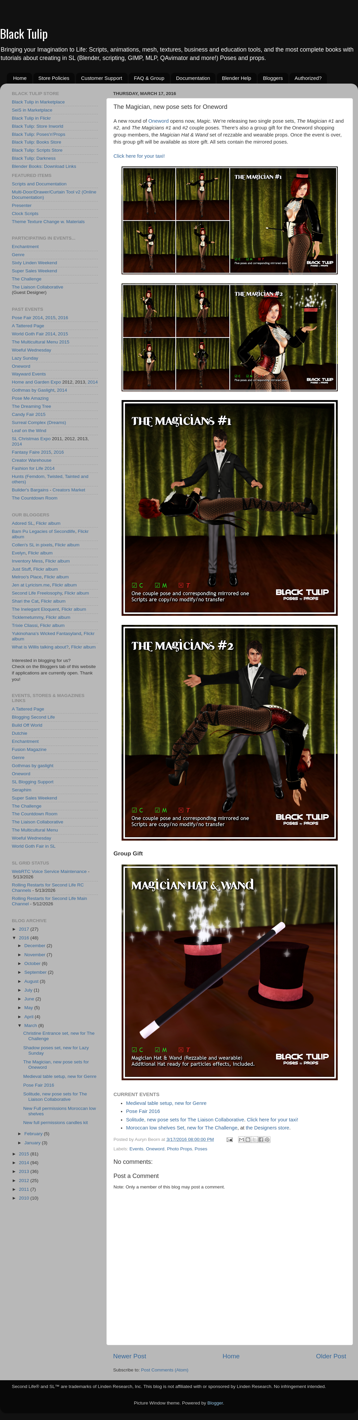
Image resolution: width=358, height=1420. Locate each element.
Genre (18, 254)
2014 (38, 317)
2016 (63, 317)
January (33, 1142)
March (31, 1025)
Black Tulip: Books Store (36, 142)
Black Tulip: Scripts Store (37, 150)
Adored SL (22, 523)
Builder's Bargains (30, 489)
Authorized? (308, 78)
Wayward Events (29, 373)
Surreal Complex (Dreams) (39, 422)
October (33, 963)
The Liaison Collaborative (37, 287)
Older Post (331, 1356)
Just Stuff (21, 569)
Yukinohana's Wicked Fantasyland (46, 633)
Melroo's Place (27, 576)
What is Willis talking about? (40, 646)
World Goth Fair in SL (34, 846)
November (35, 954)
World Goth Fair (28, 333)
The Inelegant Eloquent (35, 609)
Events (136, 1148)
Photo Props (179, 1148)
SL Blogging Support (32, 781)
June (29, 998)
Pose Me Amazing (30, 398)
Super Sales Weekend (34, 270)
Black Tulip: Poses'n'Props (38, 134)
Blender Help (236, 78)
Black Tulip (24, 33)
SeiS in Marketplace (32, 110)
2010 (24, 1198)
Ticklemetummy (27, 617)
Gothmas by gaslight (32, 765)
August (32, 981)
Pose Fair (21, 317)
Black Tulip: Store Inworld (37, 126)
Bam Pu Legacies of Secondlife (43, 531)
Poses (201, 1148)
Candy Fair (23, 414)
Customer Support (101, 78)
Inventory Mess (27, 561)
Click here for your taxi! (139, 156)
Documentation (193, 78)
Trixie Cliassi (24, 625)
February (34, 1133)
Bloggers (273, 78)
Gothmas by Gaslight (33, 390)
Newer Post (129, 1356)
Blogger (215, 1403)
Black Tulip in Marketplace (38, 101)
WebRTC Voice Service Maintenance (49, 871)
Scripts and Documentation (39, 183)
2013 (24, 1171)
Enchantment (25, 246)
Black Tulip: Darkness (34, 158)
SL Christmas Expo (31, 438)
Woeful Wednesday (31, 350)
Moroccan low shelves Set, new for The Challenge (181, 1127)
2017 (24, 929)
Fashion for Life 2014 (33, 468)
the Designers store (267, 1127)
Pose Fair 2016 (143, 1111)
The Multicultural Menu (35, 341)
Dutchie (19, 733)
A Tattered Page (28, 325)
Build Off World (27, 725)
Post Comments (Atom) (164, 1369)
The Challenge (27, 278)
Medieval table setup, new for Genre (166, 1103)
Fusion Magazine (29, 749)
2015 (50, 317)
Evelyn (19, 552)
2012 (24, 1180)
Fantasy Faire (26, 452)
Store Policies (54, 78)
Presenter (22, 205)
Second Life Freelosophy (37, 593)
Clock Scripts (25, 213)
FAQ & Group (149, 78)
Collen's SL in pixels (32, 544)
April (29, 1016)
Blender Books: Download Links (44, 166)
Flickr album (48, 523)
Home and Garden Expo (36, 382)
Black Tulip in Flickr (31, 118)
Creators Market (68, 489)
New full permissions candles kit (55, 1122)
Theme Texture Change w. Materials (48, 221)
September (36, 972)
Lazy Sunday (25, 358)
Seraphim (21, 789)
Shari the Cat (25, 601)
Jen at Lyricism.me (31, 584)
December (35, 945)
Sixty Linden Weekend (34, 262)
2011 (24, 1189)
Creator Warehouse (31, 460)
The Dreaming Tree (31, 406)
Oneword (158, 121)
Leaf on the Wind (29, 430)
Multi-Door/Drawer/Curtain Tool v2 (46, 191)
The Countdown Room (34, 498)
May (29, 1007)
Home (20, 78)
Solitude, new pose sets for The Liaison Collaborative (185, 1119)
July (29, 990)
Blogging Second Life (33, 717)
